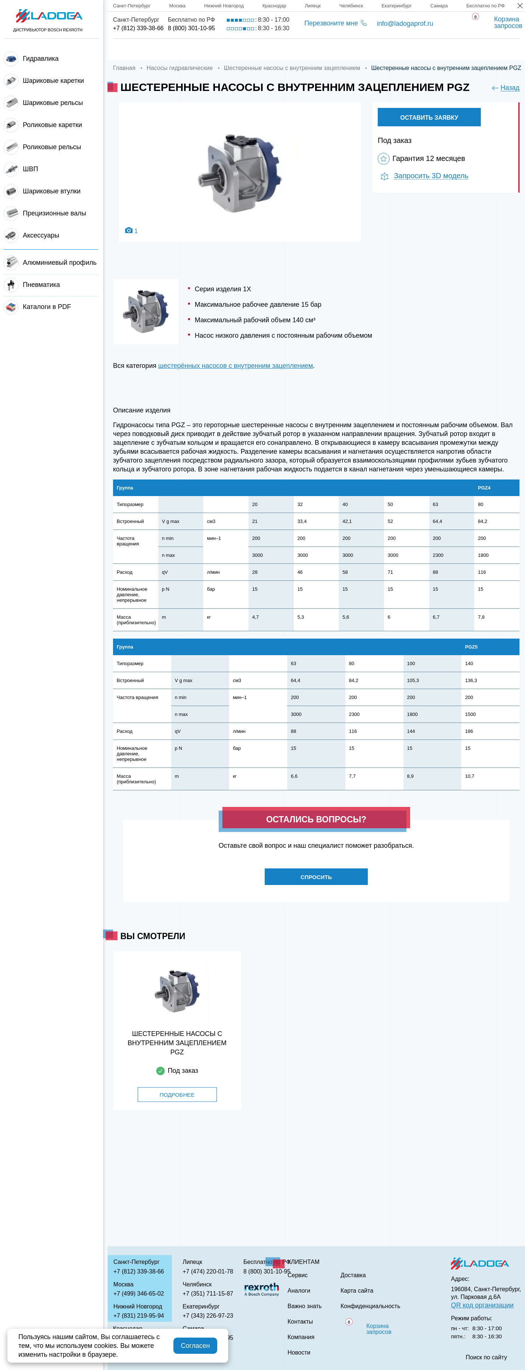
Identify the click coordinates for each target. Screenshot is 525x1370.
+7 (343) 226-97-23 (208, 1316)
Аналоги (339, 49)
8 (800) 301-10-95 (191, 28)
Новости (299, 1353)
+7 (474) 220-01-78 (208, 1271)
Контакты (459, 49)
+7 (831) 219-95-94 (138, 1316)
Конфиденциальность (370, 1306)
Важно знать (398, 49)
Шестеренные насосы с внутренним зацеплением (292, 68)
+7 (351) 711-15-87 (208, 1293)
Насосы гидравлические (180, 68)
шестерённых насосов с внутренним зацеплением (235, 365)
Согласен (195, 1345)
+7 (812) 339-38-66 (138, 28)
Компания (182, 49)
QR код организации (482, 1305)
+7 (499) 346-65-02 (138, 1293)
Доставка (237, 49)
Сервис (289, 49)
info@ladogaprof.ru (405, 23)
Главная (127, 49)
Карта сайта (357, 1291)
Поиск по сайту (486, 1357)
